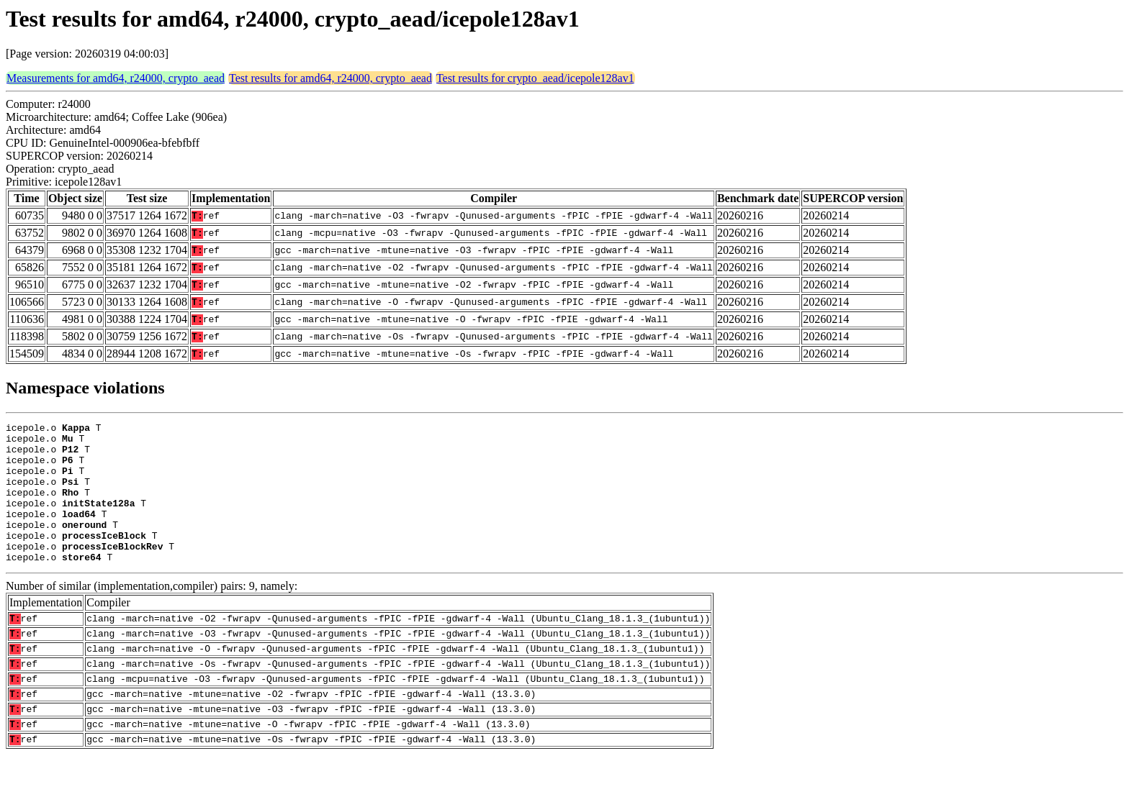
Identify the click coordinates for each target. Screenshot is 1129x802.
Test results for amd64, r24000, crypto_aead (330, 78)
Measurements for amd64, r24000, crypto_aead (115, 78)
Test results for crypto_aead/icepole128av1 (535, 78)
